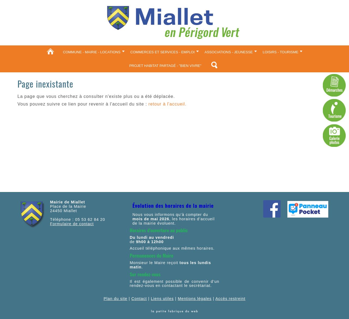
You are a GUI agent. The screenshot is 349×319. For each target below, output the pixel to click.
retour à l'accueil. (167, 104)
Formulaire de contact (72, 224)
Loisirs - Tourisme (280, 52)
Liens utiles (162, 298)
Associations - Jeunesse (228, 52)
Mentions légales (195, 298)
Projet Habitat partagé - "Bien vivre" (165, 66)
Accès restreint (230, 298)
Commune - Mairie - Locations (92, 52)
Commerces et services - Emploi (162, 52)
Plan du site (115, 298)
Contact (139, 298)
